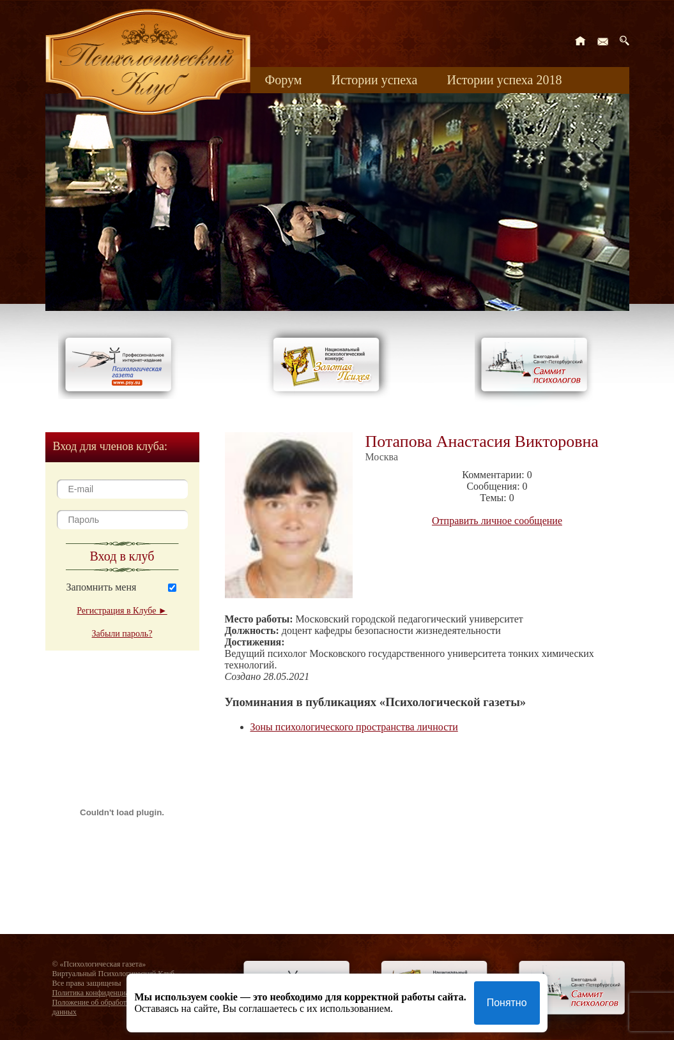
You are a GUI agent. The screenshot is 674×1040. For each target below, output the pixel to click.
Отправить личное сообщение (497, 520)
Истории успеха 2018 (504, 80)
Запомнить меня (101, 587)
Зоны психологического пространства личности (354, 726)
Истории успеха (374, 80)
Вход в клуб (122, 556)
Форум (283, 80)
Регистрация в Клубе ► (122, 610)
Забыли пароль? (122, 633)
